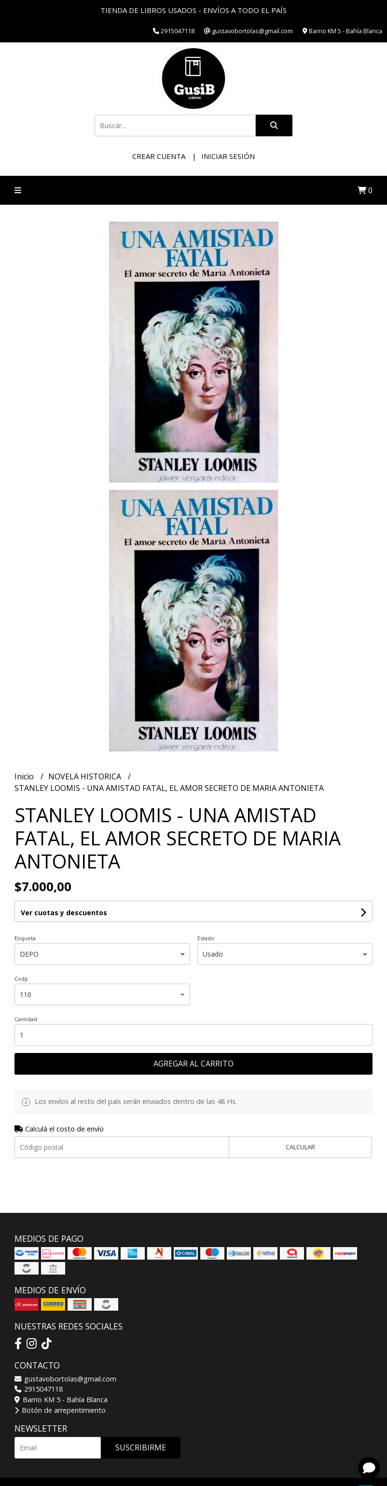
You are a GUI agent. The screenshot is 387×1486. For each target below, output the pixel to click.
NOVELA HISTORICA (85, 776)
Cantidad (25, 1019)
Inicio (25, 776)
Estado (205, 938)
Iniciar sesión (228, 156)
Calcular (300, 1147)
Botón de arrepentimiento (60, 1410)
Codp (21, 978)
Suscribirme (140, 1447)
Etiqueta (25, 938)
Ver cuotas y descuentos (64, 912)
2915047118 (38, 1389)
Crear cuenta (158, 156)
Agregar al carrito (193, 1063)
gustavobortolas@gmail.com (65, 1378)
